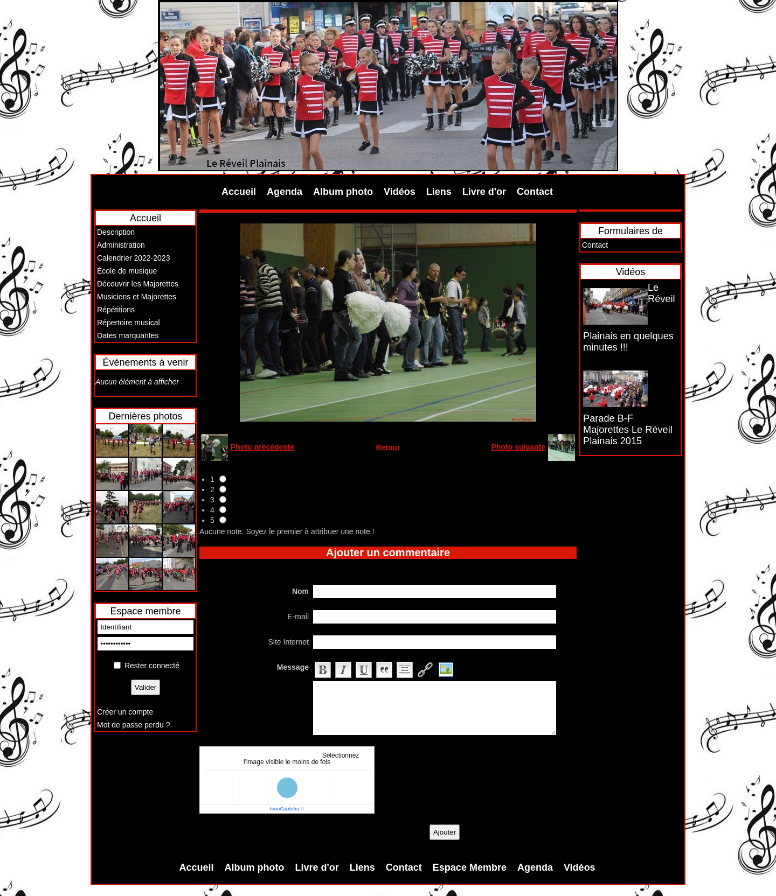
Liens (439, 191)
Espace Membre (470, 867)
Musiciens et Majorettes (136, 296)
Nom (300, 591)
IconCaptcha (284, 808)
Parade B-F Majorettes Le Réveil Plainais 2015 (628, 429)
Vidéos (399, 191)
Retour (388, 447)
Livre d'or (484, 191)
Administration (121, 245)
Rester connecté (151, 665)
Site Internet (288, 642)
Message (293, 667)
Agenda (284, 191)
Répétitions (116, 309)
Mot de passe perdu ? (133, 724)
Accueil (238, 191)
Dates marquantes (127, 335)
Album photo (343, 191)
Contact (535, 191)
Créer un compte (125, 712)
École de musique (127, 271)
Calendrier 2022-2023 (133, 258)
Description (116, 232)
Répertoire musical (128, 322)
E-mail (298, 616)
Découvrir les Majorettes (137, 283)
